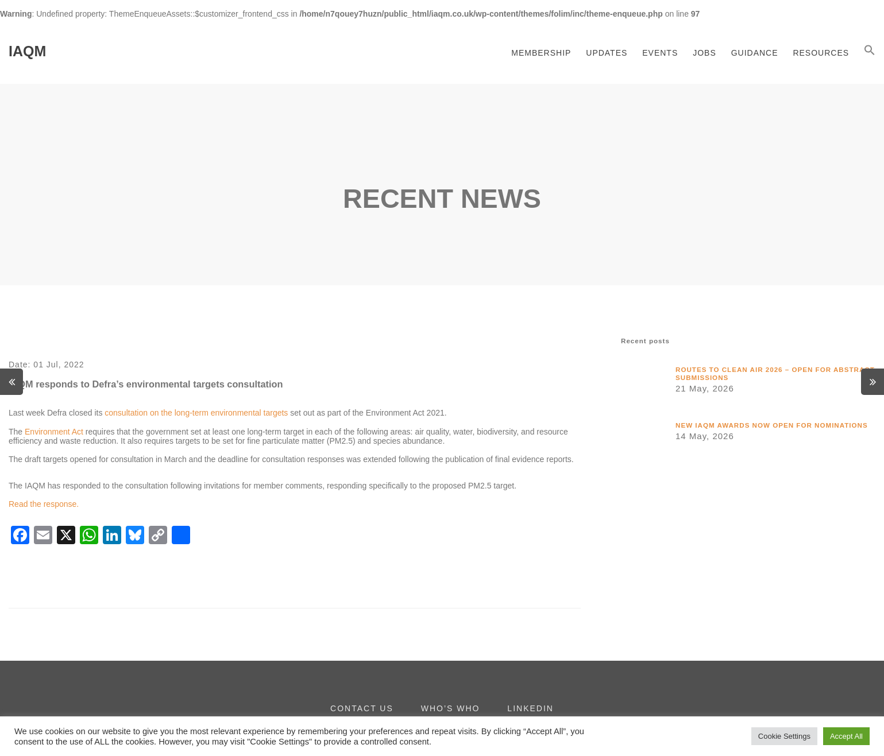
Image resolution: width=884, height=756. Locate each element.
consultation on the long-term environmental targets (196, 412)
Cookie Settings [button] (784, 736)
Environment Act (54, 431)
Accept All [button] (846, 736)
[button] (869, 51)
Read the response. (44, 504)
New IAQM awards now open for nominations (771, 425)
